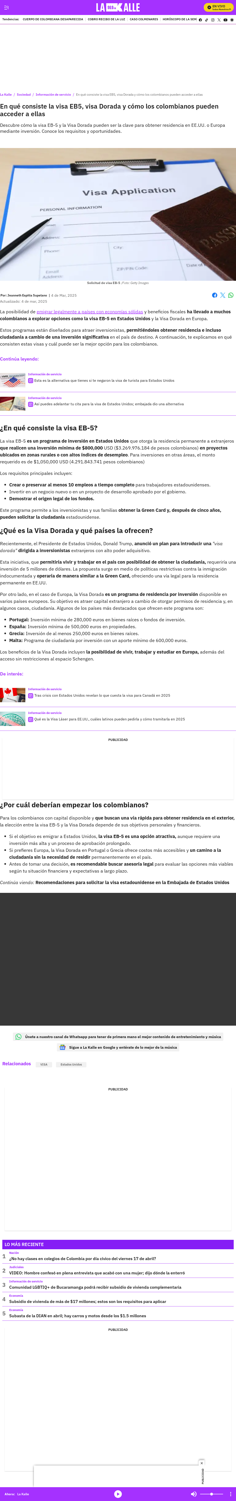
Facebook (215, 295)
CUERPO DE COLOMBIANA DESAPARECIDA (53, 19)
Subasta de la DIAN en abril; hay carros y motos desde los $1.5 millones (77, 1315)
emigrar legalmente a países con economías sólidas (90, 311)
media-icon (118, 1494)
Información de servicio (53, 94)
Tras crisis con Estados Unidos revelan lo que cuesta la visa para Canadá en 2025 (102, 695)
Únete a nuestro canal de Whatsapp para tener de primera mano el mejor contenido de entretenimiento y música (118, 1037)
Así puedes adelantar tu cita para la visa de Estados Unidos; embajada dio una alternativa (109, 404)
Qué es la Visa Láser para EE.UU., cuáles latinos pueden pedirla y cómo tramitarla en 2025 (109, 719)
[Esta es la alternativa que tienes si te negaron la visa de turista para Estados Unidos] (12, 380)
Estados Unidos (71, 1064)
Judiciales (16, 1267)
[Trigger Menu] (6, 7)
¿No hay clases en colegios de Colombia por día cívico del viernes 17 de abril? (82, 1258)
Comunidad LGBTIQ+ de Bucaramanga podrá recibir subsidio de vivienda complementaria (95, 1287)
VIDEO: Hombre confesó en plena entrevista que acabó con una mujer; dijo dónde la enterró (97, 1273)
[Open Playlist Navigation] (230, 1494)
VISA (43, 1064)
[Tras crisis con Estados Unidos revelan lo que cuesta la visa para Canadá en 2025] (12, 695)
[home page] (118, 7)
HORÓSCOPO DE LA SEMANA (183, 19)
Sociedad (24, 94)
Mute (194, 1494)
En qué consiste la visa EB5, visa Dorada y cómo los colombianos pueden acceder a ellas (139, 94)
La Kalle (6, 94)
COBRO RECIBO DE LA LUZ (106, 19)
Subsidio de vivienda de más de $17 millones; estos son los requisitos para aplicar (87, 1301)
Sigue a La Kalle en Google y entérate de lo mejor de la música (118, 1047)
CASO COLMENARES (144, 19)
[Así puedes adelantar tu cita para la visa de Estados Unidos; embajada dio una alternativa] (12, 404)
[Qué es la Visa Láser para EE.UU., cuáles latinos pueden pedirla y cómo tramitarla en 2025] (12, 719)
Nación (14, 1253)
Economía (16, 1296)
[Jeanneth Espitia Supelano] (27, 295)
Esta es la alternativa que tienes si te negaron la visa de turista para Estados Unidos (104, 380)
